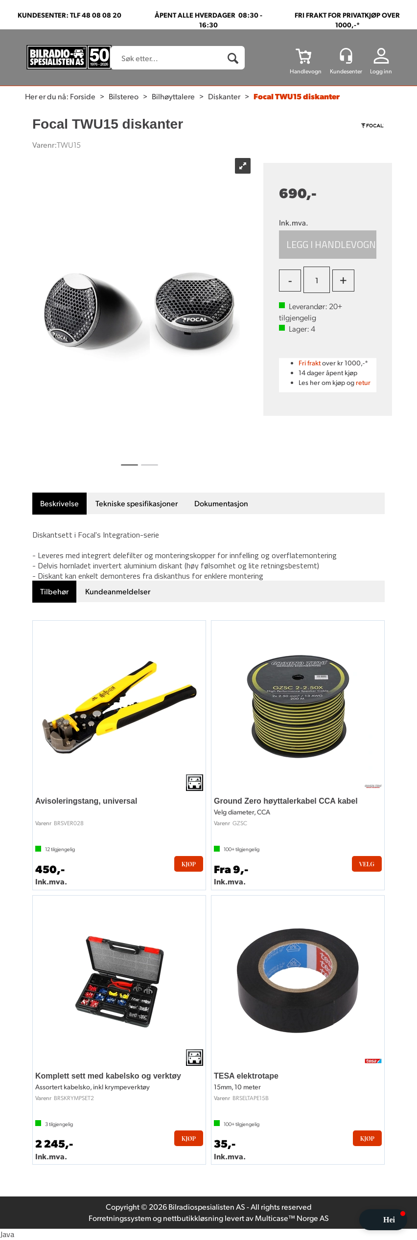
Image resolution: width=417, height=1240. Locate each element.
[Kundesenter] (346, 56)
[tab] (59, 504)
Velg (366, 864)
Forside (82, 96)
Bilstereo (124, 96)
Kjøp (327, 244)
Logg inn (381, 71)
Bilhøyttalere (173, 96)
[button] (383, 1219)
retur (363, 382)
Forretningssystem (120, 1218)
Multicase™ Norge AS (292, 1218)
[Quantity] (316, 280)
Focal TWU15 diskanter (297, 96)
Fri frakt (310, 363)
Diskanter (224, 96)
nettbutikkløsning (193, 1218)
